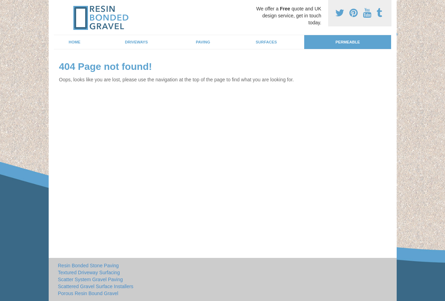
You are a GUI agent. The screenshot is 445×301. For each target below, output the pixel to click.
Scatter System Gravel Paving (90, 279)
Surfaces (266, 42)
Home (75, 42)
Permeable (347, 42)
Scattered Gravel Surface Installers (96, 286)
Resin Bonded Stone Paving (88, 265)
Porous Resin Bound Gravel (88, 293)
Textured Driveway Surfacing (89, 272)
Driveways (136, 42)
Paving (203, 42)
